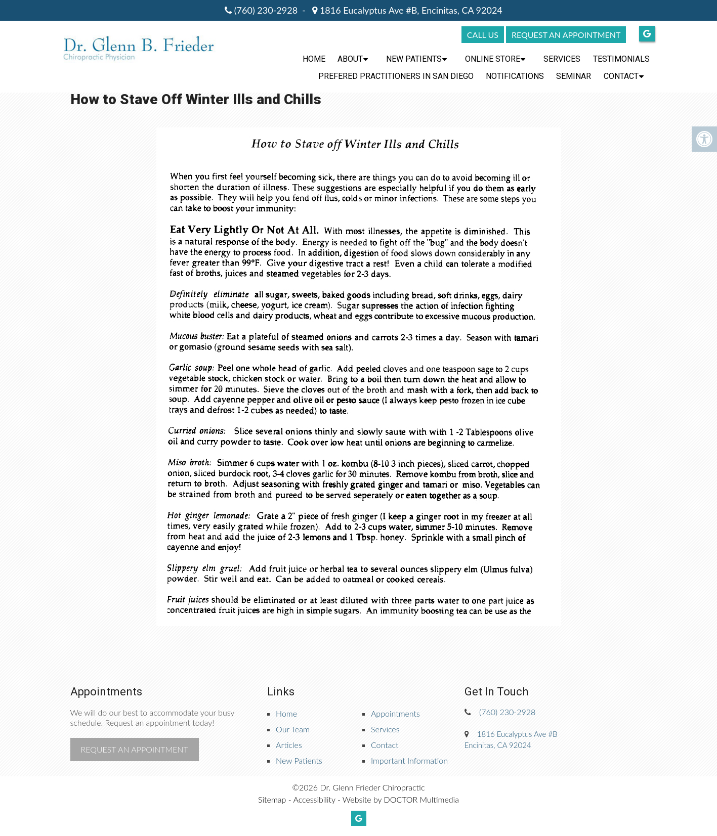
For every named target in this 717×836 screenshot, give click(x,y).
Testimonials (621, 59)
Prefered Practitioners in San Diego (396, 76)
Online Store (492, 59)
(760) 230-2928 (266, 10)
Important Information (409, 760)
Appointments (395, 713)
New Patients (414, 59)
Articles (289, 745)
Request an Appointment (134, 749)
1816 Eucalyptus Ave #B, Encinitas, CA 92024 (409, 10)
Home (314, 59)
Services (561, 59)
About (350, 59)
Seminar (573, 76)
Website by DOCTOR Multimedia (401, 799)
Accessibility (314, 799)
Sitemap (272, 799)
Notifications (515, 76)
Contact (621, 76)
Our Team (293, 729)
